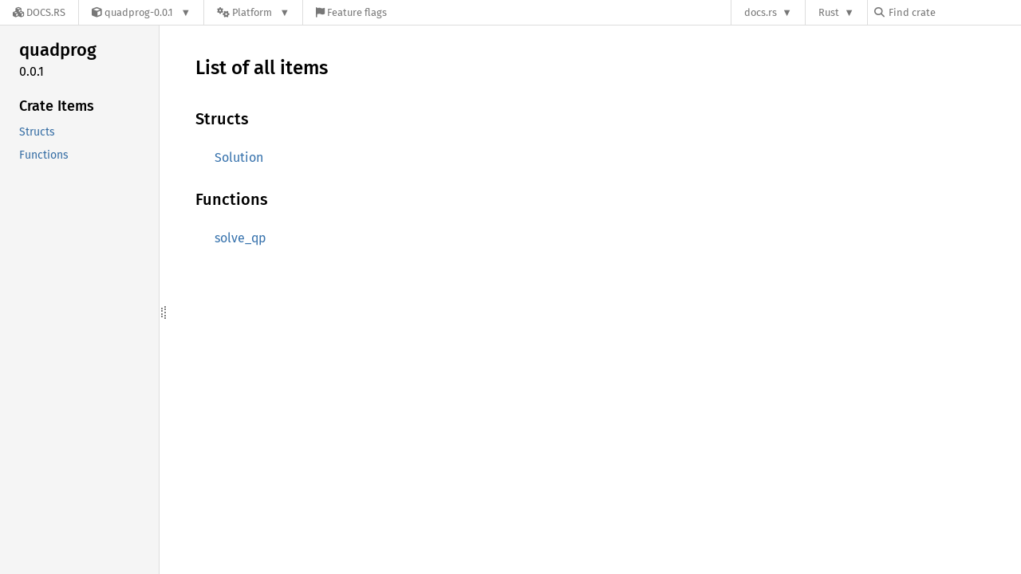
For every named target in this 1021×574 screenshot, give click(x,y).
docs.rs (760, 12)
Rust (828, 12)
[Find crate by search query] (954, 12)
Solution (239, 157)
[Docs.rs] (39, 12)
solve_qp (240, 238)
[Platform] (253, 12)
